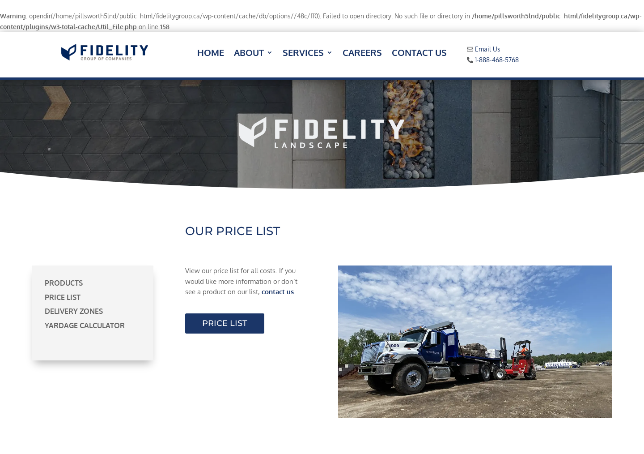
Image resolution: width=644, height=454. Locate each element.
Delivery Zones (74, 311)
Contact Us (419, 53)
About (249, 53)
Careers (362, 53)
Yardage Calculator (85, 325)
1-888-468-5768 (497, 60)
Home (210, 53)
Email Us (487, 49)
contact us (278, 291)
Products (64, 282)
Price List (62, 297)
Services (303, 53)
